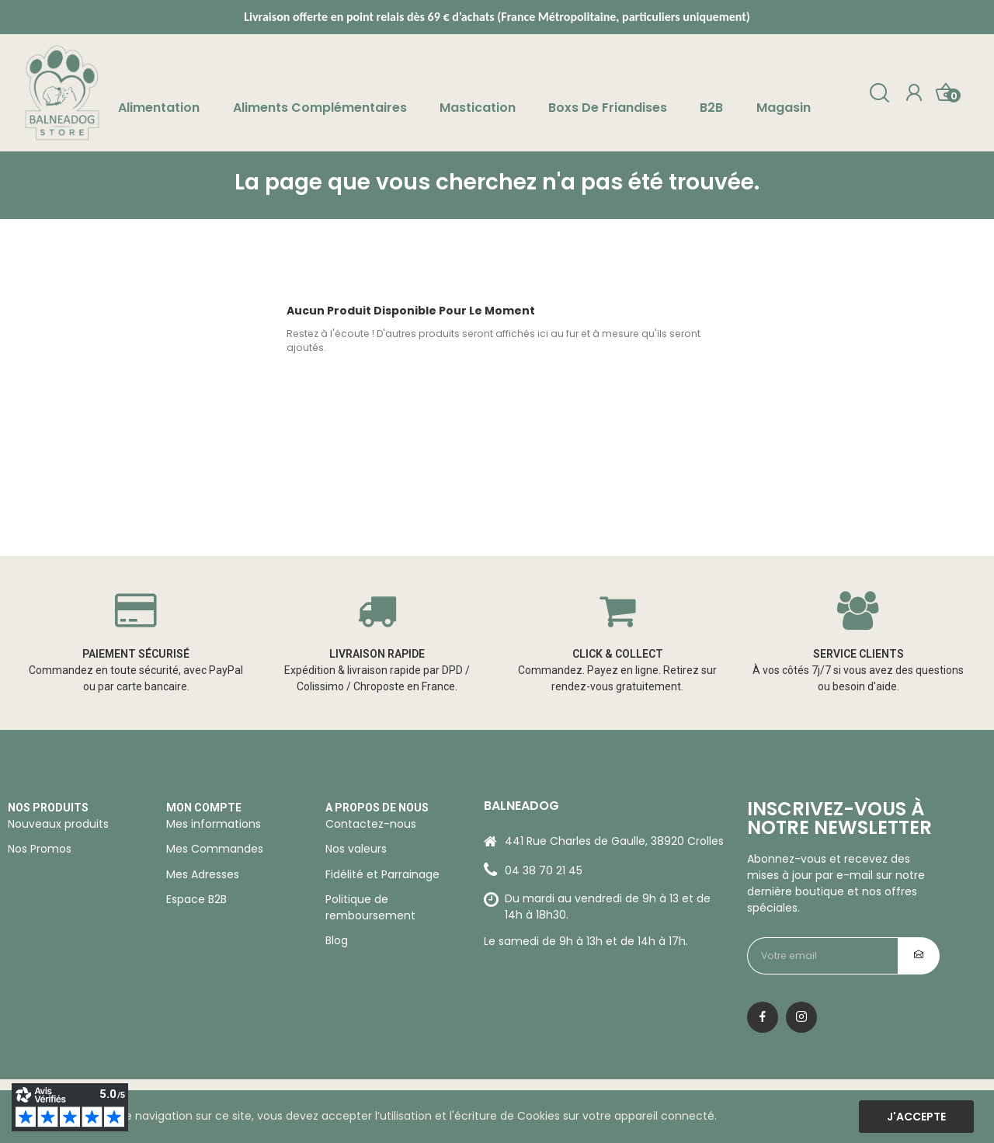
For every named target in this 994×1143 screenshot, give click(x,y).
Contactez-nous (370, 824)
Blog (336, 940)
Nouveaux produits (58, 824)
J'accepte (916, 1116)
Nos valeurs (356, 848)
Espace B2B (196, 899)
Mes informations (213, 824)
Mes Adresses (202, 874)
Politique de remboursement (370, 907)
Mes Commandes (214, 848)
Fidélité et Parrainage (382, 874)
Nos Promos (39, 848)
